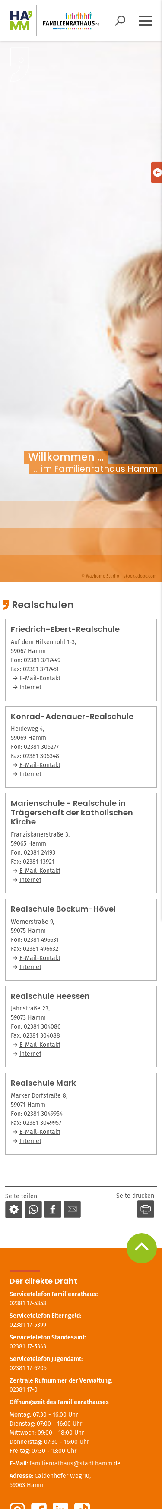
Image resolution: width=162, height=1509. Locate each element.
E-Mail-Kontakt (39, 678)
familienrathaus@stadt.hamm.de (75, 1463)
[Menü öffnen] (145, 21)
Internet (30, 687)
